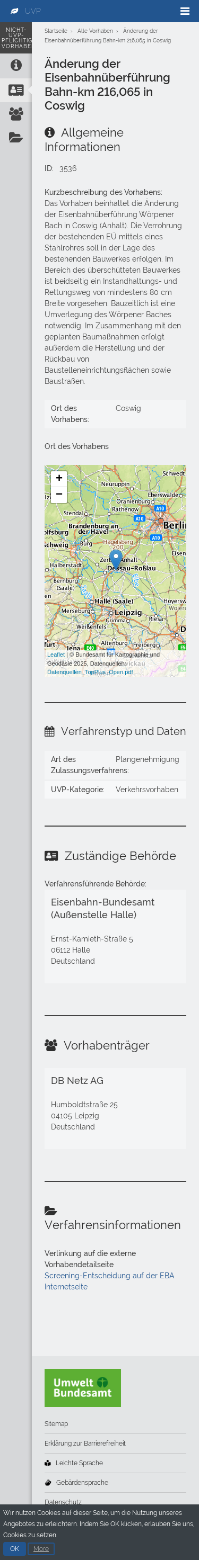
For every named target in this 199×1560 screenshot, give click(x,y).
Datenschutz (63, 1502)
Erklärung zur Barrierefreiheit (85, 1443)
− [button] (59, 495)
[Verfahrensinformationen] (16, 138)
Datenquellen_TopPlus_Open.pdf (90, 672)
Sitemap (56, 1424)
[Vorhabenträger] (16, 114)
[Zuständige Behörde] (16, 90)
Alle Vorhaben (95, 31)
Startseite (56, 31)
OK (14, 1551)
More (41, 1551)
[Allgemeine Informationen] (16, 65)
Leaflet (56, 654)
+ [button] (59, 479)
